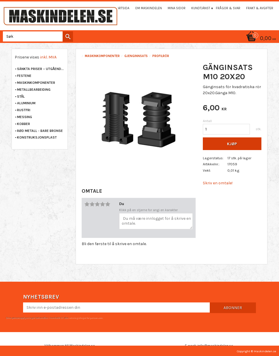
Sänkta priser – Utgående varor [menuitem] (41, 69)
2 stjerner (92, 204)
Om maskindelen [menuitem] (148, 8)
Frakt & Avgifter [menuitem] (259, 8)
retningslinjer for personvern (85, 317)
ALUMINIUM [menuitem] (26, 103)
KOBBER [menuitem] (23, 124)
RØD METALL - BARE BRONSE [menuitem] (40, 131)
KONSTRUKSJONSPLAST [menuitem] (37, 137)
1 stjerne (87, 204)
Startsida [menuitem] (121, 8)
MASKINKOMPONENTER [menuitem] (36, 83)
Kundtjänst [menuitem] (200, 8)
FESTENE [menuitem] (24, 76)
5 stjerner (108, 204)
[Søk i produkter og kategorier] (37, 36)
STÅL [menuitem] (21, 96)
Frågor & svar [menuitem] (228, 8)
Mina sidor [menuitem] (177, 8)
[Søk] (68, 36)
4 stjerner (102, 204)
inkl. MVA (48, 57)
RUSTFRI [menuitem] (23, 110)
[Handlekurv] (260, 39)
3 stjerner (97, 204)
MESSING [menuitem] (24, 117)
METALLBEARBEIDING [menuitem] (33, 90)
